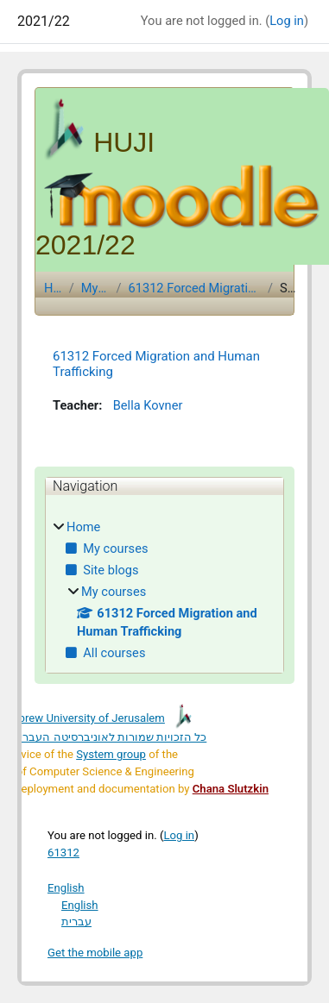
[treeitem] (164, 591)
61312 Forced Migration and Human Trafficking (194, 288)
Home (53, 288)
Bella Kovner (143, 406)
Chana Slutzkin (231, 788)
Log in (286, 20)
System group (111, 754)
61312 (63, 852)
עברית (76, 921)
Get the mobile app (94, 952)
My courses (95, 288)
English (66, 887)
